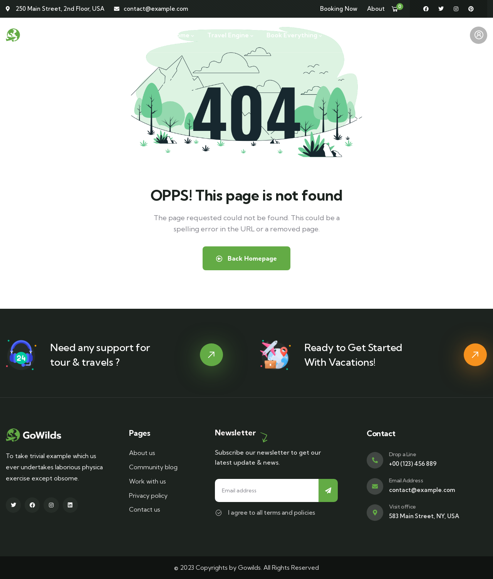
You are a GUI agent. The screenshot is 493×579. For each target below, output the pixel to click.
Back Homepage (246, 258)
